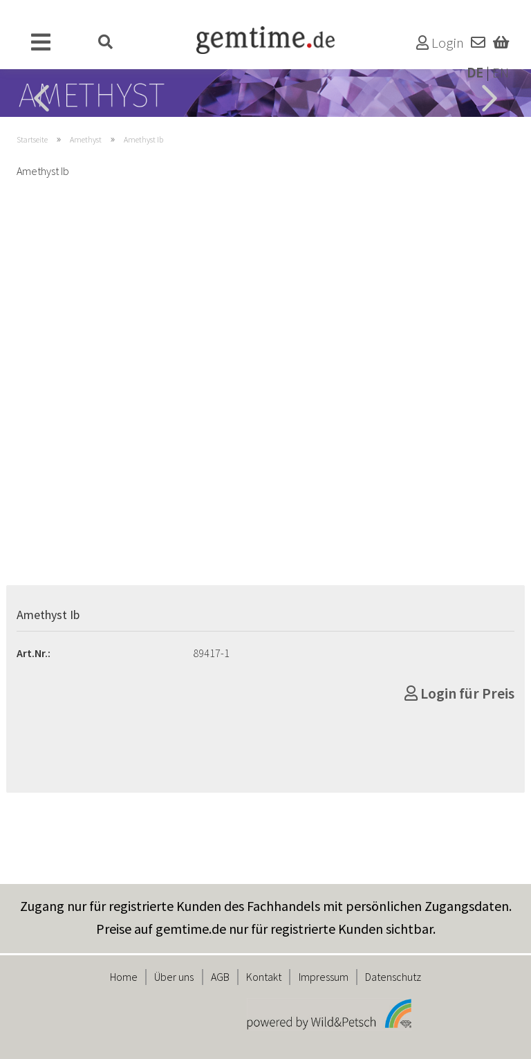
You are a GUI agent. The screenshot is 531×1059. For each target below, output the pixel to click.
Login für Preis (459, 693)
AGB (220, 977)
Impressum (323, 977)
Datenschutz (393, 977)
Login (440, 43)
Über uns (174, 977)
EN (500, 73)
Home (124, 977)
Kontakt (263, 977)
